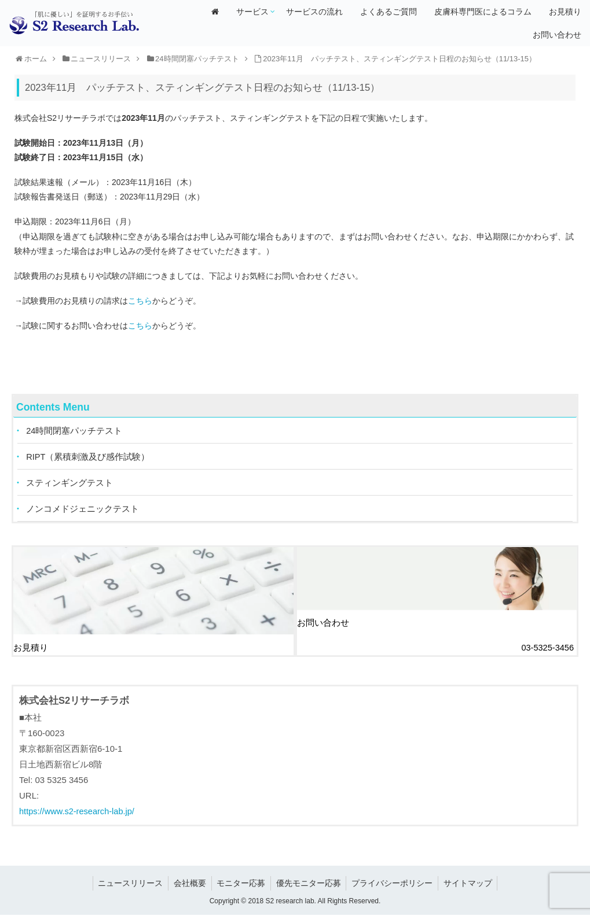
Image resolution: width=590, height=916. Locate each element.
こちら (140, 300)
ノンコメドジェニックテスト (83, 511)
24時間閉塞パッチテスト (75, 431)
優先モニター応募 (309, 884)
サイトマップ (471, 884)
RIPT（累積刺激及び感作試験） (89, 458)
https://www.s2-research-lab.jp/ (78, 812)
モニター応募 (240, 884)
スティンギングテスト (70, 484)
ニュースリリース (126, 884)
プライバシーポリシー (394, 884)
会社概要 (187, 884)
